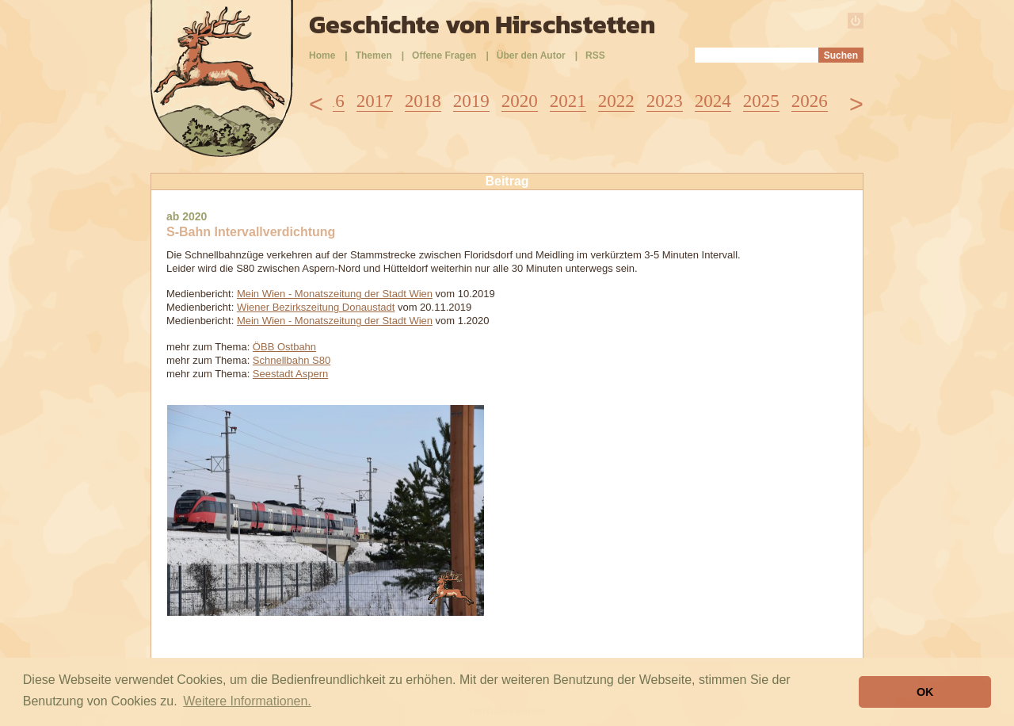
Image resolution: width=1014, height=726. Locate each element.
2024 (713, 101)
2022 (616, 101)
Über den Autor (531, 55)
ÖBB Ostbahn (284, 347)
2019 (471, 101)
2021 (568, 101)
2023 (664, 101)
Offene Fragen (444, 55)
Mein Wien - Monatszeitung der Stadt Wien (335, 294)
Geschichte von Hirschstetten (482, 25)
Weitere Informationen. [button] (247, 701)
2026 (809, 101)
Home (322, 55)
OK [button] (925, 692)
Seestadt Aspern (290, 374)
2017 (374, 101)
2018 (423, 101)
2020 (519, 101)
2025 (761, 101)
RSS (595, 55)
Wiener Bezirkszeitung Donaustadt (316, 307)
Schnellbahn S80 (291, 360)
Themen (374, 55)
